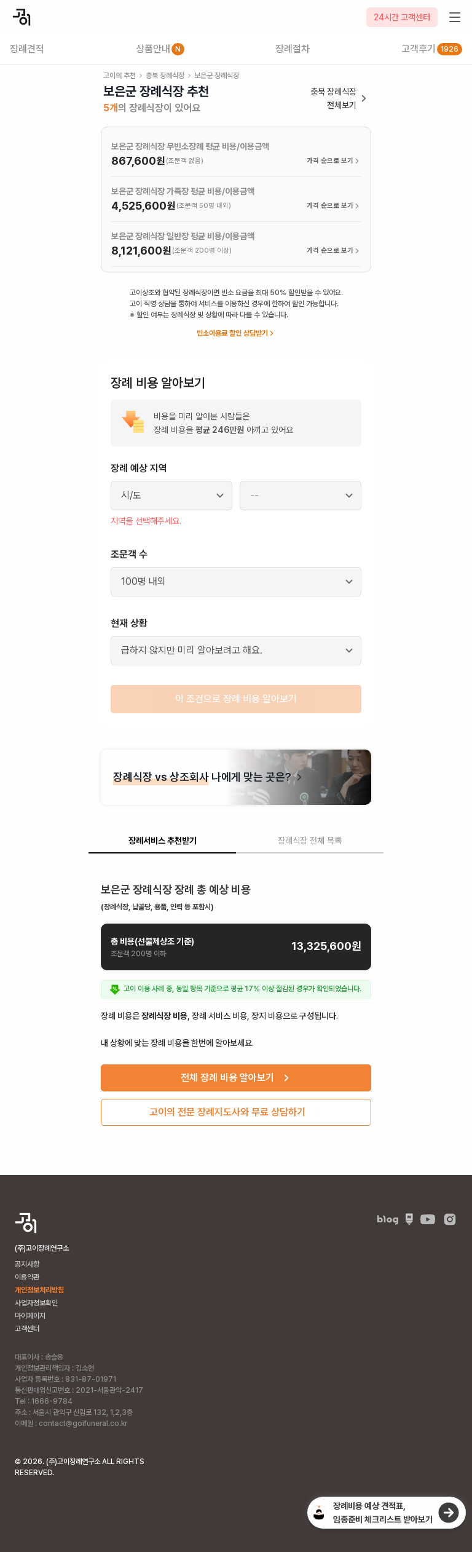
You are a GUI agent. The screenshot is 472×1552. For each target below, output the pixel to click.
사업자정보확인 (36, 1303)
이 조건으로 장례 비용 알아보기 (236, 699)
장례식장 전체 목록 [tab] (310, 840)
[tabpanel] (236, 999)
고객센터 (27, 1328)
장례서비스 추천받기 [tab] (162, 840)
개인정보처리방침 (39, 1290)
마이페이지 (30, 1316)
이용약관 (27, 1277)
